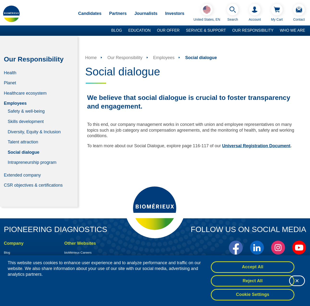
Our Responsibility (253, 30)
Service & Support (206, 30)
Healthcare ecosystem (25, 93)
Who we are (292, 30)
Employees (15, 103)
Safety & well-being (26, 111)
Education (139, 30)
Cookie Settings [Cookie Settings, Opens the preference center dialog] (252, 295)
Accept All (252, 268)
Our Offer (168, 30)
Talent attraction (23, 142)
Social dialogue (23, 152)
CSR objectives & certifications (33, 185)
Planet (10, 82)
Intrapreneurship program (32, 162)
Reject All (253, 281)
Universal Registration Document (256, 145)
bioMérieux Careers (77, 252)
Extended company (22, 174)
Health (10, 72)
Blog (116, 30)
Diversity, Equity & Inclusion (34, 131)
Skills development (26, 121)
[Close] (297, 281)
